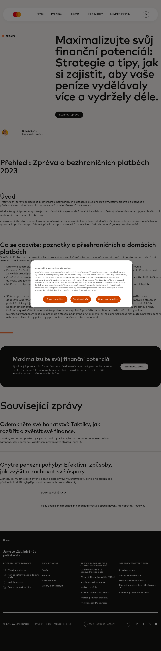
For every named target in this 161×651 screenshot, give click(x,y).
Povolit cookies (55, 299)
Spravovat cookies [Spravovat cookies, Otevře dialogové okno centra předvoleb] (108, 299)
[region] (82, 284)
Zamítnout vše (80, 299)
